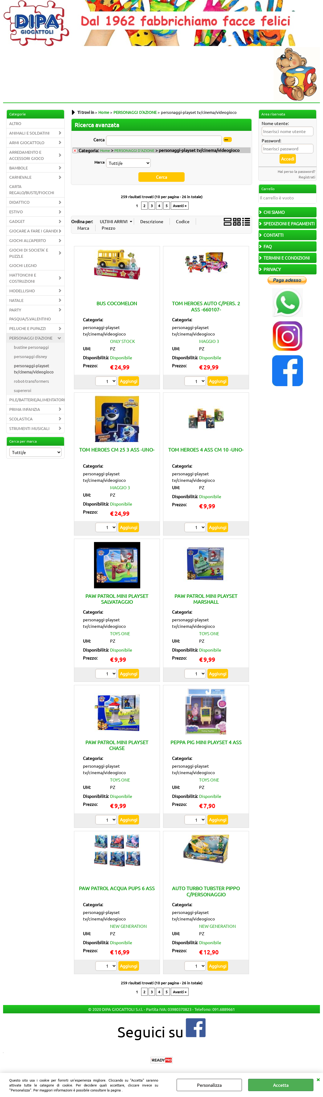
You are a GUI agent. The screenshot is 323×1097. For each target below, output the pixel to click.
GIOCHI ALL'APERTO (27, 240)
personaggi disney (30, 356)
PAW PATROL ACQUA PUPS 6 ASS (117, 888)
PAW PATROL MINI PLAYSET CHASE (116, 745)
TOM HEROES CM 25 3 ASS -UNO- (116, 449)
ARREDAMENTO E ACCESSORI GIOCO (26, 155)
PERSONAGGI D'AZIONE (30, 337)
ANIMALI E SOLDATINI (29, 133)
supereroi (22, 390)
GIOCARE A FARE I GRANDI (33, 230)
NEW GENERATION (128, 926)
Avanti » (179, 205)
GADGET (17, 221)
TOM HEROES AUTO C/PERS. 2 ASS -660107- (206, 306)
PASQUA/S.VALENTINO (30, 318)
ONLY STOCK (122, 341)
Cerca (98, 139)
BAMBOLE (18, 167)
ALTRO (15, 123)
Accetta (280, 1085)
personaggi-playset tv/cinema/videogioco (34, 368)
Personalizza (209, 1085)
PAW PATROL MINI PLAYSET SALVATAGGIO (116, 599)
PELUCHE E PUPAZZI (27, 328)
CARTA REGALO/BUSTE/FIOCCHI (31, 189)
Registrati (307, 176)
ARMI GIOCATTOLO (26, 142)
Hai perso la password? (296, 171)
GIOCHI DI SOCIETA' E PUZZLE (28, 253)
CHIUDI (318, 1079)
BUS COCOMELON (116, 303)
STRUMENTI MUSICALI (29, 428)
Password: (271, 140)
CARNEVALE (20, 177)
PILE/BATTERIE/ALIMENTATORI (36, 399)
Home (105, 150)
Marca (99, 162)
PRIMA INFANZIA (24, 409)
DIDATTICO (19, 202)
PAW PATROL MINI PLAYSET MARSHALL (205, 599)
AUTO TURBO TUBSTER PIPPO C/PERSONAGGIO (206, 891)
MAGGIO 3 (209, 341)
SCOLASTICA (21, 418)
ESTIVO (16, 211)
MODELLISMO (22, 290)
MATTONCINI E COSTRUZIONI (22, 278)
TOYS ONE (120, 633)
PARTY (15, 309)
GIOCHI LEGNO (23, 265)
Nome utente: (275, 123)
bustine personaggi (31, 347)
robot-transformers (31, 381)
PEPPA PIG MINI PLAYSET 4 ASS (206, 742)
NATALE (16, 300)
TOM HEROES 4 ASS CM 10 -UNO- (205, 449)
